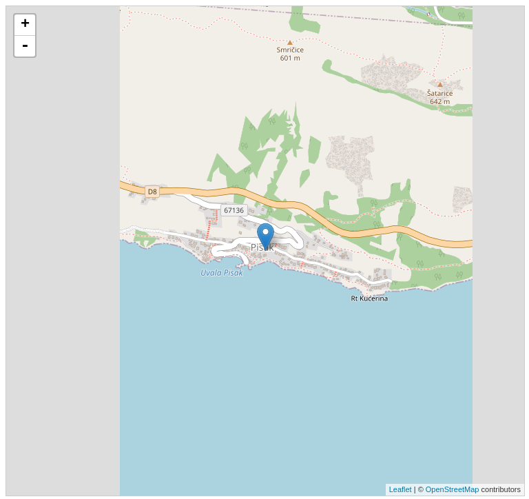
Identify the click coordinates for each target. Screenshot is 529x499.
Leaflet (400, 489)
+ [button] (25, 24)
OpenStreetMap (452, 489)
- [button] (25, 46)
